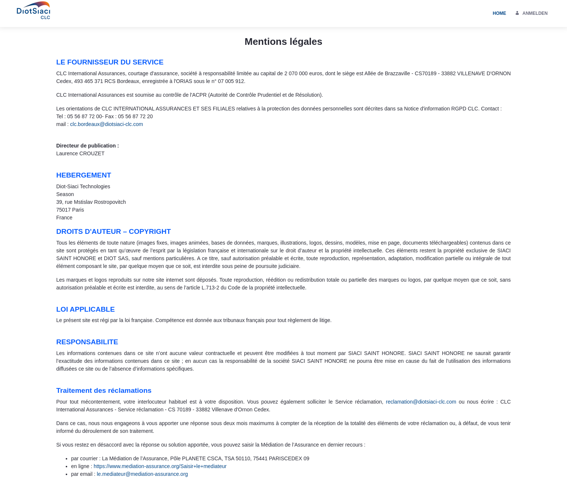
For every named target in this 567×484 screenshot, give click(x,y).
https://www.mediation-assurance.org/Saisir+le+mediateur (160, 466)
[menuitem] (499, 13)
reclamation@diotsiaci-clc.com (421, 402)
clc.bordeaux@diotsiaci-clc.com (106, 124)
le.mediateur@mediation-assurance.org (142, 474)
